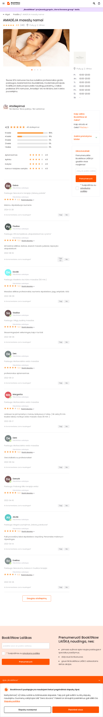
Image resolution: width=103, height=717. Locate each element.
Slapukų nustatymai (27, 710)
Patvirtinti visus (75, 710)
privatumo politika (31, 653)
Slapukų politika (12, 701)
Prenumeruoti (86, 196)
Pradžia (16, 14)
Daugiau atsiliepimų (37, 598)
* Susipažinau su (88, 205)
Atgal (7, 14)
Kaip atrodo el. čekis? (84, 138)
